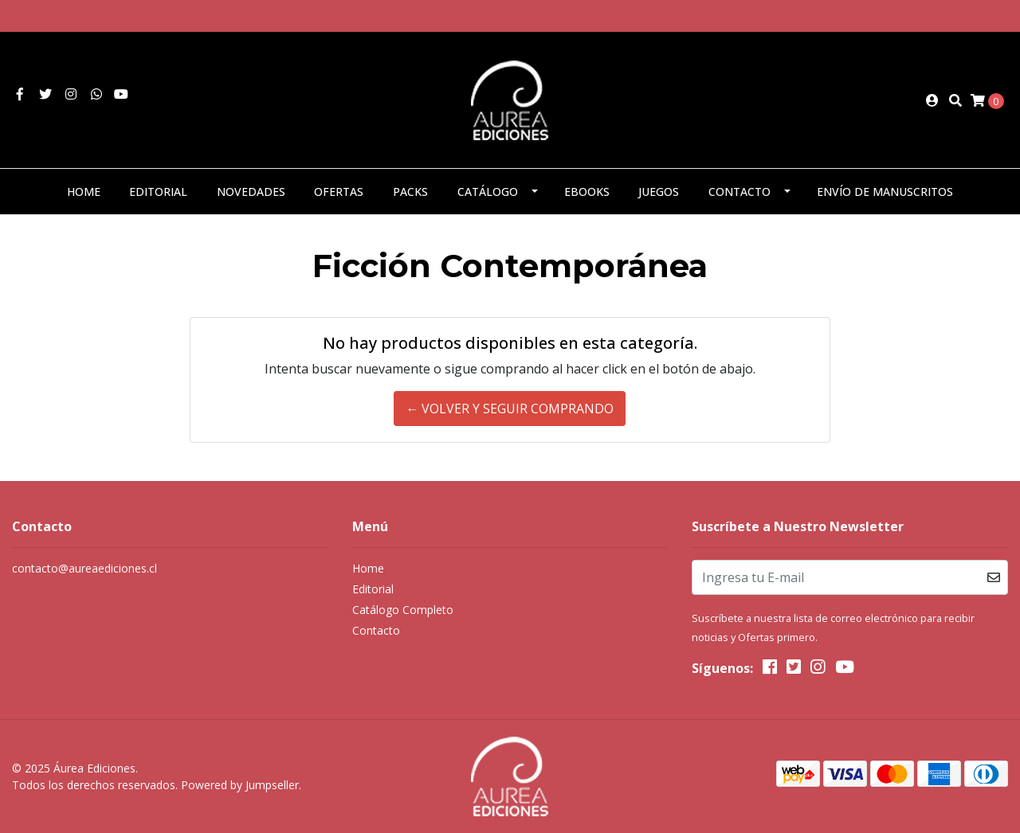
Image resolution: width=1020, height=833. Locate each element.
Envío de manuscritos (885, 191)
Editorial (158, 191)
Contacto (739, 191)
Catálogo (487, 191)
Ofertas (338, 191)
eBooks (587, 191)
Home (83, 191)
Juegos (658, 191)
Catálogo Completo (402, 609)
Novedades (251, 191)
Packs (410, 191)
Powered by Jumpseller (240, 784)
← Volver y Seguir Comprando (510, 408)
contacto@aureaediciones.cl (84, 568)
